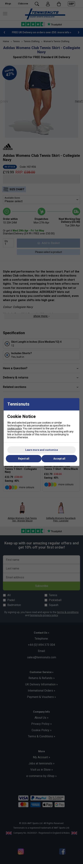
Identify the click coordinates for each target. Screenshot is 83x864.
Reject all (23, 458)
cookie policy (14, 428)
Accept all (59, 458)
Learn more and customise (41, 449)
